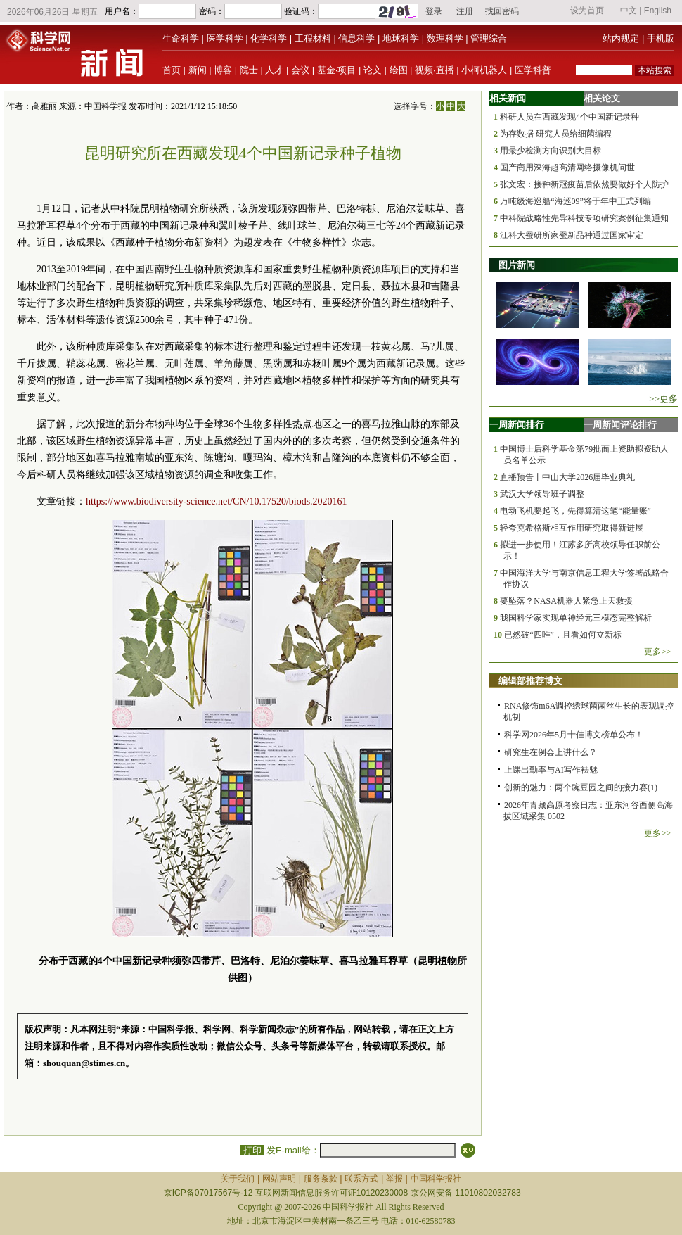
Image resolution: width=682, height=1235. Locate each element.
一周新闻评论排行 (620, 424)
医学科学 (225, 38)
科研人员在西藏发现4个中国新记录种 (569, 117)
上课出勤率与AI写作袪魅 (551, 770)
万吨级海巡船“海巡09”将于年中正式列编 (575, 201)
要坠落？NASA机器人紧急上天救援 (566, 601)
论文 (372, 70)
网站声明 (279, 1179)
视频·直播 (434, 70)
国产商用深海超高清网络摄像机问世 (567, 167)
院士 (249, 70)
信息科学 (356, 38)
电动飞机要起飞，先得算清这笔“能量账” (575, 511)
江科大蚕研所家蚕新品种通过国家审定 (571, 235)
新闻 (197, 70)
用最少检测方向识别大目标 (550, 151)
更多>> (657, 652)
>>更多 (663, 398)
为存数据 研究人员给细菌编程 (556, 134)
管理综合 (488, 38)
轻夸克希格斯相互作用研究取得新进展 (571, 528)
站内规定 (621, 38)
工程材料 (313, 38)
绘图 (399, 70)
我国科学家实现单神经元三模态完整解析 (576, 618)
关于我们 (238, 1179)
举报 (394, 1179)
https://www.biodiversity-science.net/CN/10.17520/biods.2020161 (216, 501)
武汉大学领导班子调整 (542, 494)
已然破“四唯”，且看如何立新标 (563, 635)
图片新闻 (516, 265)
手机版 (660, 38)
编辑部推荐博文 (530, 681)
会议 (300, 70)
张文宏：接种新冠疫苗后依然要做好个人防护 (584, 184)
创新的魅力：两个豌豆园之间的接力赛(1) (580, 787)
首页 (171, 70)
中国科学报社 (436, 1179)
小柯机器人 (484, 70)
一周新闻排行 (516, 424)
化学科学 (268, 38)
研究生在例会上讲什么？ (550, 752)
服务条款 (320, 1179)
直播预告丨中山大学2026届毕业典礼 (567, 477)
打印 (252, 1150)
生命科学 (180, 38)
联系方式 (361, 1179)
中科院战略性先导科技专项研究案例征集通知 (584, 218)
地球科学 (400, 38)
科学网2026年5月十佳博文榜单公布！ (573, 735)
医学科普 (533, 70)
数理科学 (445, 38)
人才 (274, 70)
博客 (223, 70)
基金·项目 (336, 70)
